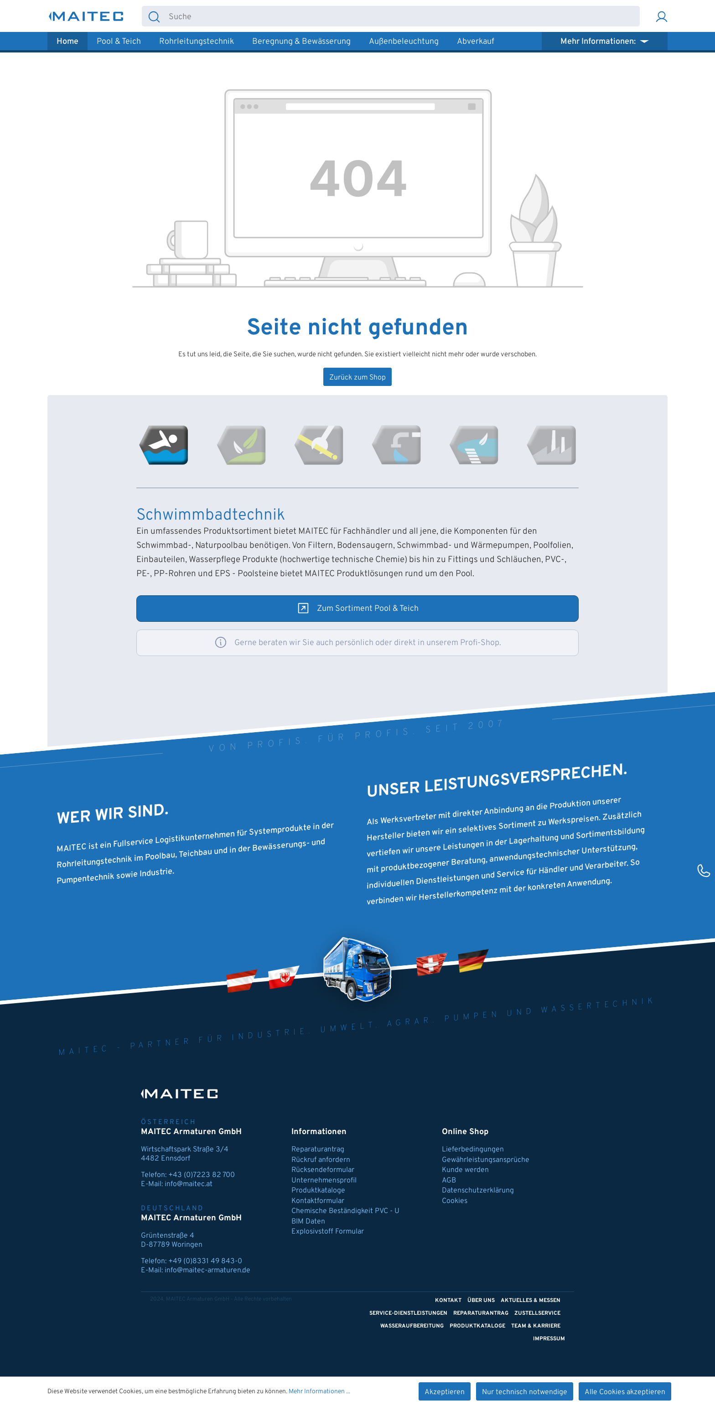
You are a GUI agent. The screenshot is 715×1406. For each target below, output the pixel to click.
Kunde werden (465, 1170)
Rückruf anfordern (320, 1160)
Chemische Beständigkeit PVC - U (345, 1211)
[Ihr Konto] (661, 16)
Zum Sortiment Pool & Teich (368, 609)
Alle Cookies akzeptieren (625, 1392)
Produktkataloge (318, 1190)
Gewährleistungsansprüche (485, 1160)
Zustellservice (537, 1313)
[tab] (163, 445)
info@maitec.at (188, 1184)
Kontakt (448, 1300)
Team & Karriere (535, 1326)
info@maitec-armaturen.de (207, 1270)
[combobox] (403, 16)
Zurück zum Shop (357, 377)
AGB (449, 1180)
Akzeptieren (445, 1392)
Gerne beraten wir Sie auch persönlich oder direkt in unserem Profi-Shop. (367, 643)
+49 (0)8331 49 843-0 (205, 1261)
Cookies (454, 1201)
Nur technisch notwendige (524, 1392)
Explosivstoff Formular (327, 1231)
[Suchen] (154, 16)
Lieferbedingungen (473, 1149)
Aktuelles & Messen (530, 1300)
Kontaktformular (317, 1201)
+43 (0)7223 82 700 (201, 1175)
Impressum (549, 1339)
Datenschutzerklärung (478, 1190)
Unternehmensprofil (324, 1180)
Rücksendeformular (322, 1170)
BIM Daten (308, 1221)
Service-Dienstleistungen (408, 1313)
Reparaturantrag (317, 1149)
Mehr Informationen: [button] (598, 41)
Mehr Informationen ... (319, 1392)
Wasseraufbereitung (412, 1326)
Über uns (481, 1300)
